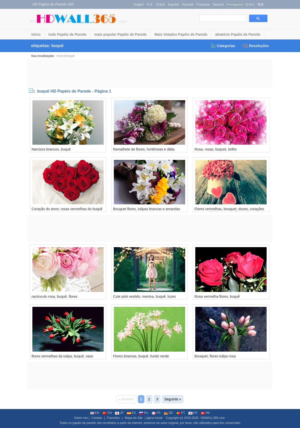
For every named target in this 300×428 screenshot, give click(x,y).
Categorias (222, 46)
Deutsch (218, 4)
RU (143, 413)
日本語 (160, 4)
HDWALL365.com (213, 418)
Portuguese (234, 4)
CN (107, 413)
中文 (150, 4)
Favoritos (113, 418)
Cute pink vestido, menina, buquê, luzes (144, 296)
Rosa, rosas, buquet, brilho (216, 149)
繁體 (261, 4)
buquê (70, 56)
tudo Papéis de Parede (68, 34)
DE (168, 413)
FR (156, 413)
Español (173, 4)
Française (203, 4)
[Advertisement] (150, 73)
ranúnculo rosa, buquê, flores (54, 296)
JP (119, 413)
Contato (97, 418)
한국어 (249, 4)
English (139, 4)
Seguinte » (172, 399)
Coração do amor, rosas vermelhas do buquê (67, 209)
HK (205, 413)
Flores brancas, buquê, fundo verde (141, 356)
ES (131, 413)
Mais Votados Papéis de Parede (181, 34)
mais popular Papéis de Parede (120, 34)
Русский (188, 4)
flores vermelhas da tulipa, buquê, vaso (62, 356)
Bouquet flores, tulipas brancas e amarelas (146, 209)
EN (94, 413)
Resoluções (256, 46)
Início (36, 34)
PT (180, 413)
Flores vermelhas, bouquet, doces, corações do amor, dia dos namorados (229, 211)
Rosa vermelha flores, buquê (217, 296)
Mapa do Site (134, 418)
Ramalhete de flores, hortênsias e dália (144, 149)
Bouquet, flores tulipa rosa (215, 356)
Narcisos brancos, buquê (51, 149)
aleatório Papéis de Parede (237, 34)
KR (193, 413)
